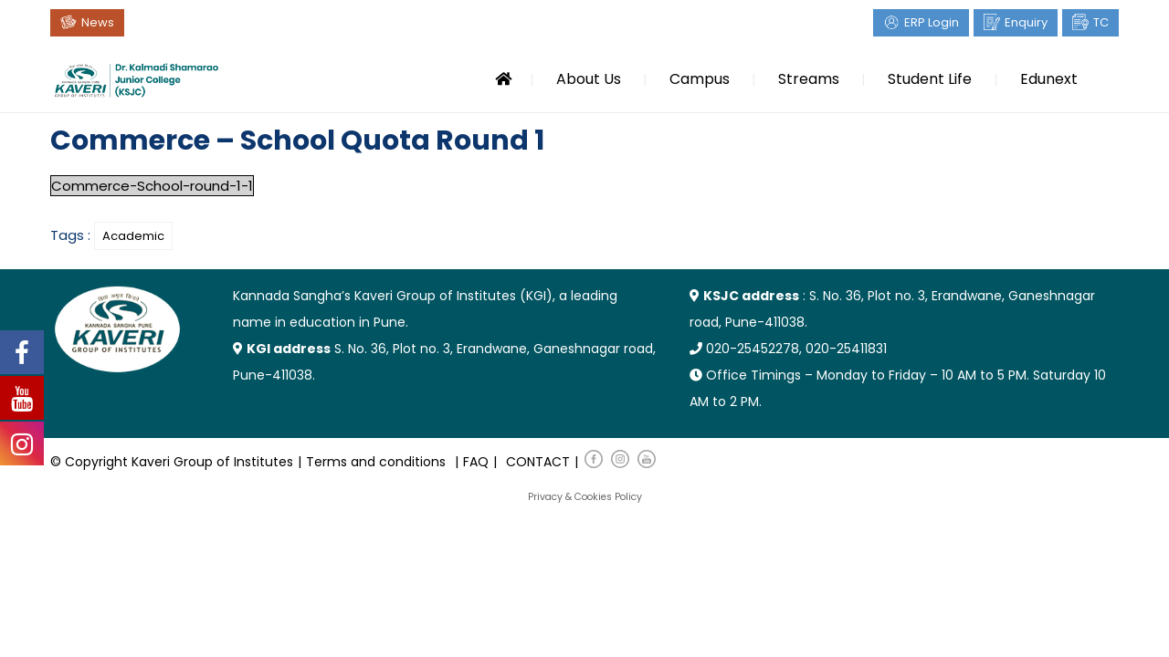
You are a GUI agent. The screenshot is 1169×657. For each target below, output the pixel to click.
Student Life (930, 78)
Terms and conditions (376, 462)
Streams (808, 78)
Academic (133, 236)
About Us (588, 78)
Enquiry (1026, 22)
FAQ (476, 462)
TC (1101, 22)
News (97, 22)
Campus (699, 78)
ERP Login (931, 22)
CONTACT (538, 462)
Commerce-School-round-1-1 (152, 185)
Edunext (1049, 78)
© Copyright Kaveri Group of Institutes (171, 462)
